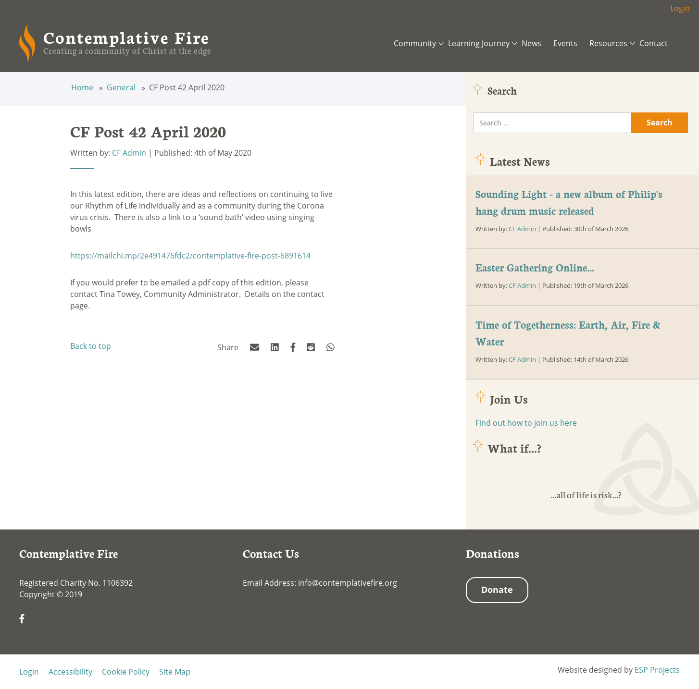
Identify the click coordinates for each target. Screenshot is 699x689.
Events (565, 43)
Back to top (90, 346)
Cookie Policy (126, 671)
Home (83, 87)
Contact (653, 43)
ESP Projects (657, 669)
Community (415, 43)
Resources (608, 43)
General (122, 87)
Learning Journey (479, 43)
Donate (497, 589)
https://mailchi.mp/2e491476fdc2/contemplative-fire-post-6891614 (190, 255)
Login (680, 8)
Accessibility (70, 671)
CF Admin (129, 153)
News (531, 43)
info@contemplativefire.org (347, 583)
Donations (492, 553)
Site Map (174, 671)
